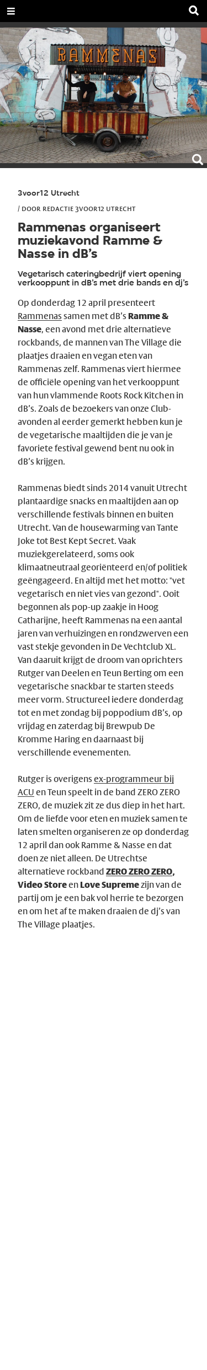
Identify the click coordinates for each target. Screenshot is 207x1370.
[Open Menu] (11, 11)
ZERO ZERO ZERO (139, 871)
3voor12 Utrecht (48, 194)
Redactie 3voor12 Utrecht (89, 208)
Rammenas (40, 316)
